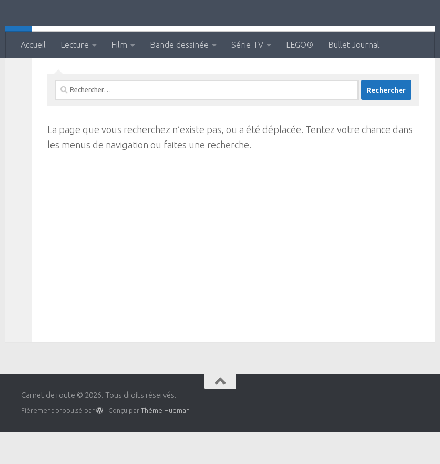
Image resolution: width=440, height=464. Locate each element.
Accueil (33, 44)
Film (119, 44)
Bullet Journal (354, 44)
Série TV (247, 44)
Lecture (74, 44)
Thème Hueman (165, 442)
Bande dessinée (179, 44)
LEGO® (299, 44)
